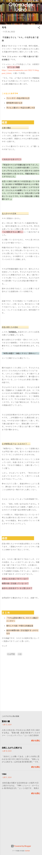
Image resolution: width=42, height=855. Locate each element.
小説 (20, 654)
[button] (39, 28)
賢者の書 (6, 721)
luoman (27, 851)
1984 (4, 774)
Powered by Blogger (21, 846)
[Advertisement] (21, 821)
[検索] (39, 4)
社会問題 (11, 654)
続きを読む (35, 741)
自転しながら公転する (12, 748)
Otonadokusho (21, 7)
